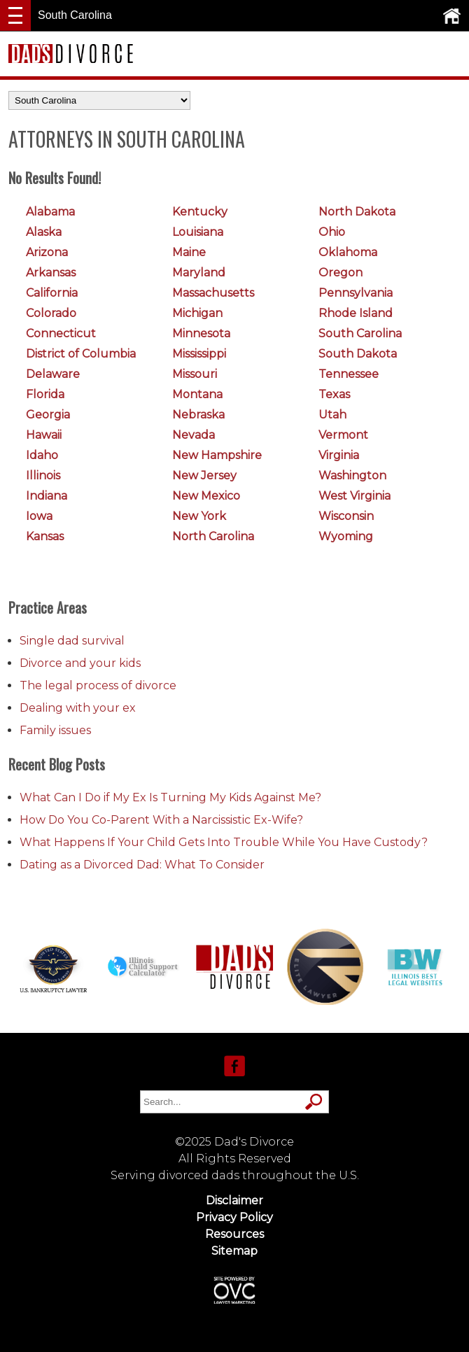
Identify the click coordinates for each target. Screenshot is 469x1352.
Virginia (338, 455)
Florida (45, 394)
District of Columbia (81, 353)
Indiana (46, 495)
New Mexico (206, 495)
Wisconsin (346, 516)
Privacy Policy (234, 1217)
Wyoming (345, 536)
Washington (352, 475)
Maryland (198, 272)
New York (199, 516)
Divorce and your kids (80, 663)
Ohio (331, 232)
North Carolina (213, 536)
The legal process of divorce (98, 685)
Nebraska (198, 414)
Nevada (193, 435)
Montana (197, 394)
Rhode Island (355, 313)
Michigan (197, 313)
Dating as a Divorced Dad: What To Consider (142, 864)
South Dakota (357, 353)
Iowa (39, 516)
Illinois (43, 475)
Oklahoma (347, 252)
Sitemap (234, 1251)
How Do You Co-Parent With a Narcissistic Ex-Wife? (161, 819)
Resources (234, 1234)
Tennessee (348, 374)
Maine (189, 252)
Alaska (44, 232)
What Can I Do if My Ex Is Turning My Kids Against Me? (170, 797)
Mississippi (199, 353)
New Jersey (204, 475)
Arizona (47, 252)
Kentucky (199, 211)
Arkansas (51, 272)
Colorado (51, 313)
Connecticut (61, 333)
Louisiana (197, 232)
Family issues (55, 730)
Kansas (45, 536)
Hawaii (44, 435)
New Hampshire (217, 455)
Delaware (53, 374)
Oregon (340, 272)
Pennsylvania (355, 293)
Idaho (42, 455)
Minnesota (201, 333)
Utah (332, 414)
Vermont (343, 435)
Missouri (194, 374)
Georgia (48, 414)
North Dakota (357, 211)
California (52, 293)
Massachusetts (213, 293)
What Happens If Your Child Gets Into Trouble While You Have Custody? (224, 842)
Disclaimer (234, 1200)
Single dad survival (72, 640)
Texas (334, 394)
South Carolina (360, 333)
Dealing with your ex (78, 707)
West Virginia (354, 495)
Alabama (50, 211)
